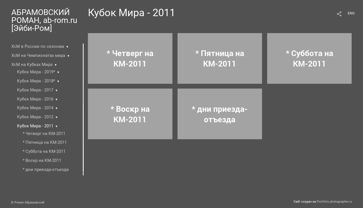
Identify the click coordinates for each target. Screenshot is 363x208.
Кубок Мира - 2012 (35, 116)
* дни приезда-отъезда (46, 169)
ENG (351, 13)
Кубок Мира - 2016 (35, 99)
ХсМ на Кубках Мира (31, 64)
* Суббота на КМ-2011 (44, 151)
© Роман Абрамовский (27, 202)
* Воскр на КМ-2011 (42, 160)
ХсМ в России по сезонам (37, 46)
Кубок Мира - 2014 (35, 107)
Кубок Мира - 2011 (35, 125)
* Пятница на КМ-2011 (45, 142)
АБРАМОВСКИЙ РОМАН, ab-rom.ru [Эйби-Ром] (44, 20)
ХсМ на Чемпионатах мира (38, 55)
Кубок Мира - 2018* (36, 80)
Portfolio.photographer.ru (334, 201)
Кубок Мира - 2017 (35, 90)
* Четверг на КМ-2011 (44, 133)
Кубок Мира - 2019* (36, 71)
